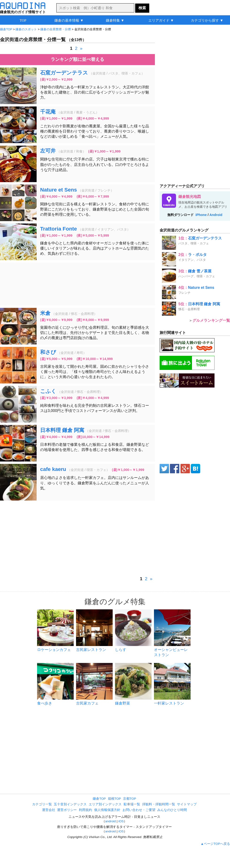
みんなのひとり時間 (172, 810)
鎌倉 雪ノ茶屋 (199, 271)
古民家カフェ (87, 703)
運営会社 (48, 810)
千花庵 (48, 112)
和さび (48, 352)
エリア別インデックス (105, 804)
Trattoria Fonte (58, 229)
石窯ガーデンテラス (64, 73)
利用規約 (85, 810)
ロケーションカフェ (54, 650)
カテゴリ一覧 (42, 804)
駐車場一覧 (132, 804)
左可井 (48, 151)
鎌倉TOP (99, 798)
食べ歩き (44, 703)
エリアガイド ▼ (161, 20)
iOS (121, 821)
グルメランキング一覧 (211, 320)
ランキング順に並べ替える (77, 59)
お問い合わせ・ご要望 (139, 810)
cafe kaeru (53, 469)
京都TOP (129, 798)
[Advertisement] (77, 284)
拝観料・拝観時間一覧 (158, 804)
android (110, 821)
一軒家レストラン (169, 703)
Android (215, 215)
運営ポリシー (67, 810)
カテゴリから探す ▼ (207, 20)
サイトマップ (187, 804)
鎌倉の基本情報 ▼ (69, 20)
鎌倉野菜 (122, 703)
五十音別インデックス (70, 804)
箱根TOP (114, 798)
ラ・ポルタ (197, 255)
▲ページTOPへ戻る (215, 844)
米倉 (45, 313)
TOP (23, 20)
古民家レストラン (91, 650)
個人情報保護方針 (107, 810)
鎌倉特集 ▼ (115, 20)
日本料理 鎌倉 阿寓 (62, 430)
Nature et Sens (58, 190)
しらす (120, 650)
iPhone (201, 215)
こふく (48, 391)
